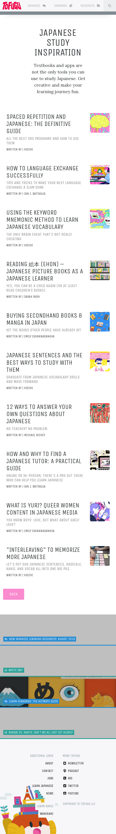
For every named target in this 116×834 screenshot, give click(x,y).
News (49, 793)
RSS (67, 778)
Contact (47, 771)
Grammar (67, 6)
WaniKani (46, 814)
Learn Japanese (42, 786)
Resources (94, 6)
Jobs (50, 778)
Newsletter (73, 763)
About (49, 763)
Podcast (71, 771)
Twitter (70, 786)
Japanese (40, 6)
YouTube (71, 793)
